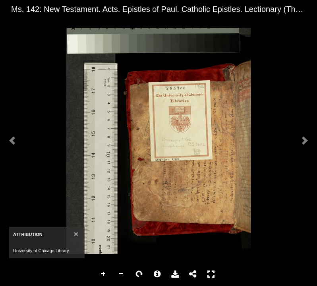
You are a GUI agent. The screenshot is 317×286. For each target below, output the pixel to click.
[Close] (76, 233)
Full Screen (211, 274)
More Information (157, 274)
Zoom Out (122, 274)
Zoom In (104, 274)
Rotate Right (139, 274)
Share (193, 274)
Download (175, 274)
